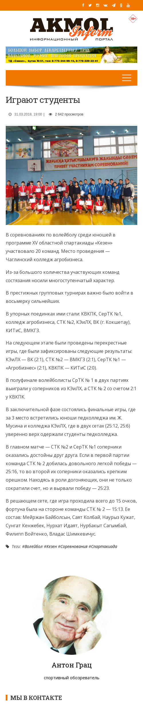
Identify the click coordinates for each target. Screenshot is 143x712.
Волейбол (34, 546)
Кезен (51, 546)
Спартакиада (104, 546)
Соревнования (73, 546)
